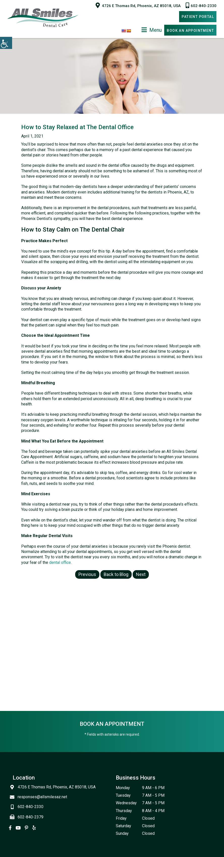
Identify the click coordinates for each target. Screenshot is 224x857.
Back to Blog (116, 574)
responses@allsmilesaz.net (40, 796)
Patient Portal (198, 17)
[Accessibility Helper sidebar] (6, 43)
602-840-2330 (201, 5)
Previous (87, 574)
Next (141, 574)
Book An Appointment (190, 31)
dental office (60, 562)
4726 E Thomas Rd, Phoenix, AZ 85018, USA (138, 5)
